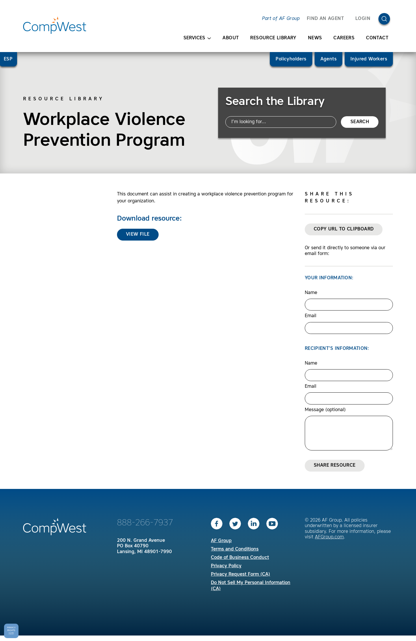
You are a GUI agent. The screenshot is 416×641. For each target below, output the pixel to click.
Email (310, 316)
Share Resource (335, 465)
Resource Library (273, 38)
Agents (328, 59)
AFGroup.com (329, 537)
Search (359, 122)
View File (138, 234)
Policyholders (291, 59)
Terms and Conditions (235, 549)
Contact (377, 38)
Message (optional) (325, 410)
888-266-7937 (145, 523)
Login (362, 18)
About (230, 38)
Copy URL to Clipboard (344, 229)
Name (311, 293)
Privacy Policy (226, 566)
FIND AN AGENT (325, 18)
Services (197, 38)
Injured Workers (368, 59)
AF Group (221, 541)
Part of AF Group (281, 18)
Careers (343, 38)
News (315, 38)
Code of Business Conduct (240, 557)
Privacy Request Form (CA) (240, 574)
